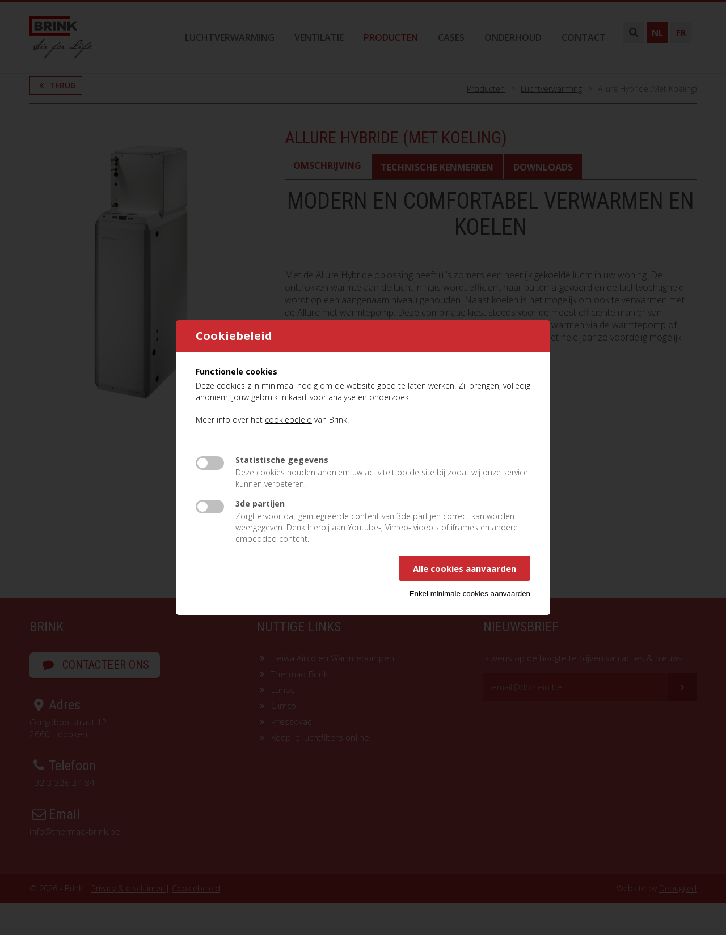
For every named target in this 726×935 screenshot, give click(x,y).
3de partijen (260, 503)
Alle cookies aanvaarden (464, 568)
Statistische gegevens (281, 459)
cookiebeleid (288, 419)
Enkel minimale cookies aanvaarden (470, 593)
